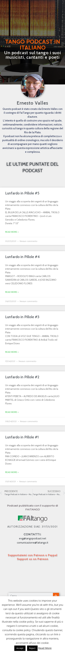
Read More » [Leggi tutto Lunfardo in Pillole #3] (12, 352)
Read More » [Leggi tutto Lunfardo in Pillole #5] (12, 232)
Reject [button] (32, 648)
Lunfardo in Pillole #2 (22, 377)
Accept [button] (19, 648)
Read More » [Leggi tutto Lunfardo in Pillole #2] (12, 412)
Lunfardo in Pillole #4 (22, 257)
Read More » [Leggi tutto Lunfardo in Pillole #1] (12, 472)
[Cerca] (56, 596)
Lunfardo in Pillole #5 (22, 193)
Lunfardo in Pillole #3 (22, 317)
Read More (45, 648)
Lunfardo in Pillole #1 (22, 437)
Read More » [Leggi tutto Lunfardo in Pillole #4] (12, 292)
